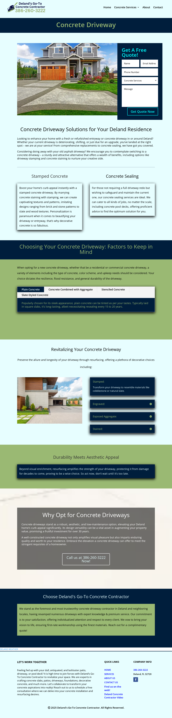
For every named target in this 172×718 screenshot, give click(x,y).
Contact (158, 7)
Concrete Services (125, 7)
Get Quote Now (143, 111)
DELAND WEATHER (9, 649)
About (146, 7)
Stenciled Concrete (113, 289)
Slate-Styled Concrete (35, 295)
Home (107, 7)
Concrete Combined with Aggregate (71, 289)
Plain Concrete (31, 289)
